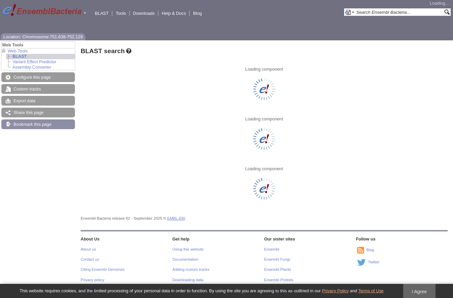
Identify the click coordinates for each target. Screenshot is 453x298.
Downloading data (187, 280)
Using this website (188, 249)
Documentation (185, 259)
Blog (197, 13)
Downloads (144, 13)
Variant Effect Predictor (34, 61)
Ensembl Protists (278, 280)
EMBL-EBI (176, 218)
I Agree (419, 291)
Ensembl (271, 249)
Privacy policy (92, 280)
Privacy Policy (335, 290)
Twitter (373, 262)
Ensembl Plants (277, 269)
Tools (121, 13)
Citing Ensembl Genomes (103, 269)
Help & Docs (174, 13)
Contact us (90, 259)
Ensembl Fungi (277, 259)
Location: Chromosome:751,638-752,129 (43, 36)
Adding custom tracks (190, 269)
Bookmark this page (32, 124)
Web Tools (18, 50)
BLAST (102, 13)
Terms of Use (370, 290)
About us (88, 249)
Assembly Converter (31, 67)
